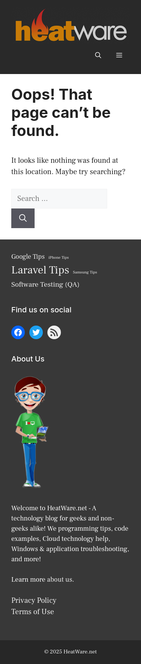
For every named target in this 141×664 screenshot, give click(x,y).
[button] (98, 55)
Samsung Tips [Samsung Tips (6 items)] (85, 272)
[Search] (23, 218)
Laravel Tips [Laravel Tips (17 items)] (40, 270)
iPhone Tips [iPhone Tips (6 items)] (59, 257)
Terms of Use (32, 612)
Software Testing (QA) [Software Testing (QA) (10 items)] (45, 284)
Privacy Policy (33, 600)
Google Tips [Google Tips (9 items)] (28, 256)
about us (59, 579)
